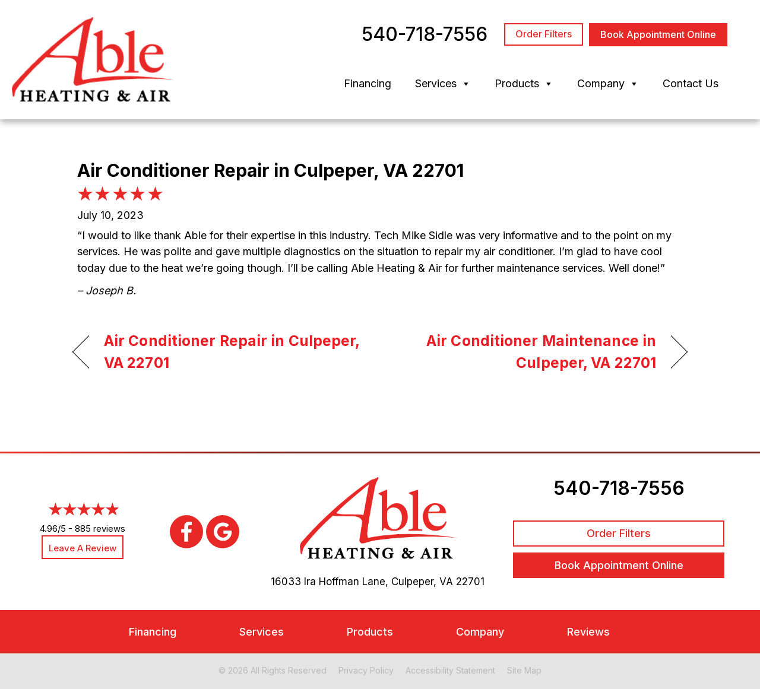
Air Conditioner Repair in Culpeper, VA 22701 (231, 352)
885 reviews (100, 528)
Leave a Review (82, 548)
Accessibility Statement (450, 670)
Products (524, 84)
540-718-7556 (619, 488)
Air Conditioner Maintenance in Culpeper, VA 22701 (527, 352)
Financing (367, 83)
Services (443, 84)
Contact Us (690, 83)
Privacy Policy (366, 670)
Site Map (524, 670)
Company (608, 84)
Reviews (588, 631)
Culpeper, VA (422, 582)
